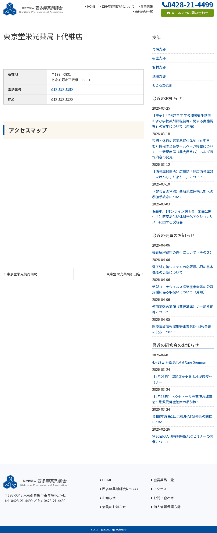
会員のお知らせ (114, 506)
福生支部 (159, 57)
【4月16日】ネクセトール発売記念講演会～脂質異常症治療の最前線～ (182, 399)
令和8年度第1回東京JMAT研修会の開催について (182, 419)
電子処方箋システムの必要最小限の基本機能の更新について (182, 269)
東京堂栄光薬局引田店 (123, 273)
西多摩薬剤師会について (120, 488)
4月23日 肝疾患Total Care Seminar (179, 362)
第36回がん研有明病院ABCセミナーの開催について (182, 439)
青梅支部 (159, 49)
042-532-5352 (62, 89)
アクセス (160, 488)
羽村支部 (159, 67)
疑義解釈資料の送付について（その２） (182, 252)
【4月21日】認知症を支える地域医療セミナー (182, 379)
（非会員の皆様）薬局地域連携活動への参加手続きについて (182, 194)
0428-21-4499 (22, 500)
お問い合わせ (163, 497)
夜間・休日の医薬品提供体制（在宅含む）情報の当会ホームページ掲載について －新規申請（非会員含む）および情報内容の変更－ (182, 148)
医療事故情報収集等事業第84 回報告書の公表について (181, 329)
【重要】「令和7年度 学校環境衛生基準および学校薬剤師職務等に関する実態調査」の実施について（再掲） (182, 121)
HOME (107, 479)
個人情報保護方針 (167, 506)
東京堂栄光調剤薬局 (22, 273)
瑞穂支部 (159, 76)
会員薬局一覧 (163, 479)
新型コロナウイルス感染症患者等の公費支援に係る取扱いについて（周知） (182, 289)
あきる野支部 (162, 85)
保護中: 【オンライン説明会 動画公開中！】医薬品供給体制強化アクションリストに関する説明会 (182, 217)
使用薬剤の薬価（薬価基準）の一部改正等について (182, 309)
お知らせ (109, 497)
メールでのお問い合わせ (187, 12)
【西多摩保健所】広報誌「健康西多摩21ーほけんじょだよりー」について (183, 174)
